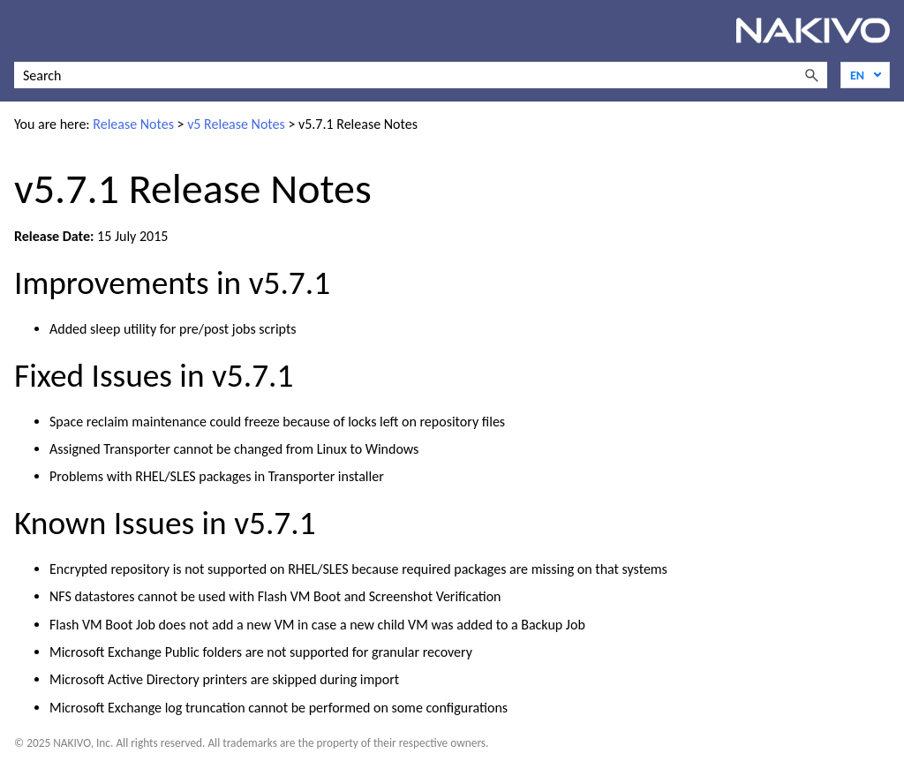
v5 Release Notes (236, 124)
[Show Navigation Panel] (24, 31)
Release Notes (133, 124)
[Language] (865, 75)
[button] (811, 75)
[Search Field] (420, 75)
